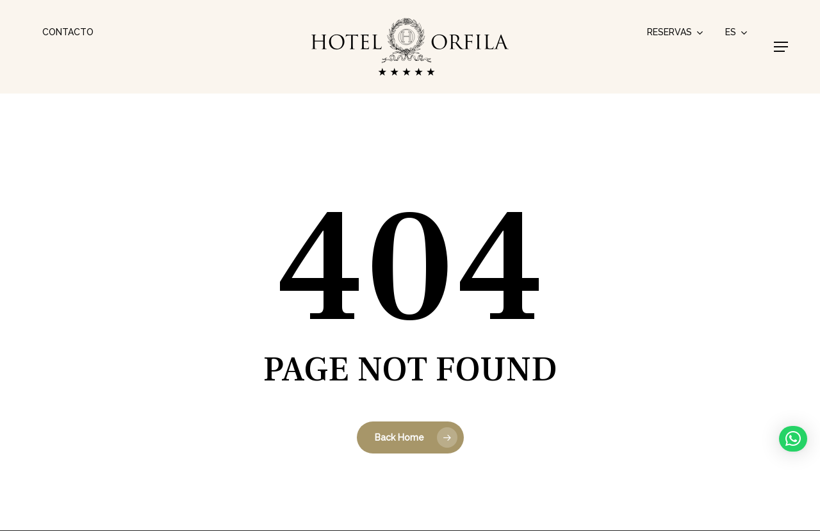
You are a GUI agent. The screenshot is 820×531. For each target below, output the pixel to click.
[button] (781, 46)
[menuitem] (737, 32)
